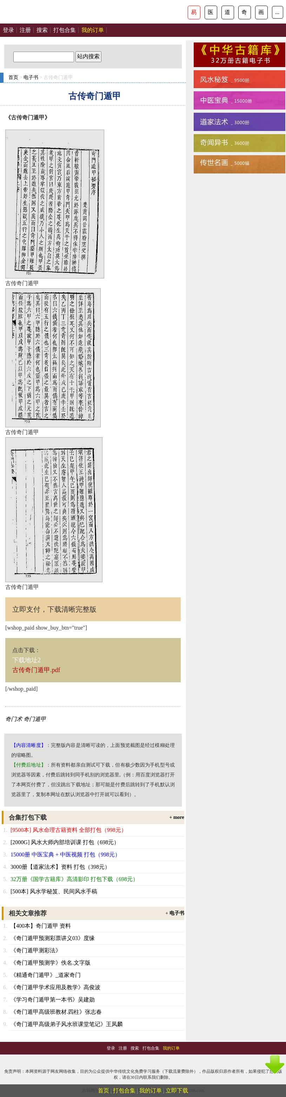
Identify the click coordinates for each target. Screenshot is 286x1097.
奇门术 (13, 719)
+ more (176, 817)
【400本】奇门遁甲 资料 (41, 926)
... (277, 12)
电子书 (31, 77)
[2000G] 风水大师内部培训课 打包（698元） (65, 842)
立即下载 (177, 1090)
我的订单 (150, 1090)
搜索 (42, 30)
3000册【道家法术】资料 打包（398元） (60, 867)
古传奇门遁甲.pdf (36, 670)
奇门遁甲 (35, 719)
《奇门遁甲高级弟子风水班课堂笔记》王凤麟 (67, 1024)
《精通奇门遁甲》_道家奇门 (46, 975)
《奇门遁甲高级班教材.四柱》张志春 (56, 1012)
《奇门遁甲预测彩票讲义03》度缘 (53, 938)
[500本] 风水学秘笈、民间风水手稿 (54, 891)
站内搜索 (88, 56)
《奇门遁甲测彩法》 (36, 950)
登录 (8, 30)
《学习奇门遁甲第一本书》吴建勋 (53, 1000)
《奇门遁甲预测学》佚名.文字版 (51, 963)
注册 (25, 30)
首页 (13, 77)
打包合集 (64, 30)
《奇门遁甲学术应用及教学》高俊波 (55, 987)
